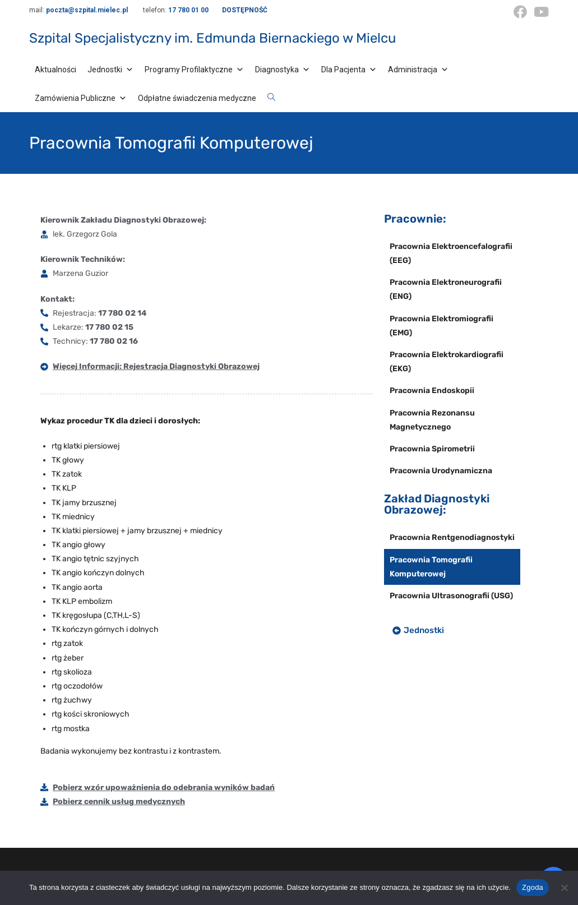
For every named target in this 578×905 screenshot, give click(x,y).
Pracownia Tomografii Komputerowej (431, 567)
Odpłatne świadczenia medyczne (197, 98)
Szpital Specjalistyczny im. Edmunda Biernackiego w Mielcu (212, 38)
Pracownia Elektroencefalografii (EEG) (451, 253)
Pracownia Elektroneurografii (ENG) (446, 289)
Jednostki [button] (110, 70)
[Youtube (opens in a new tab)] (539, 12)
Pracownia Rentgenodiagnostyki (452, 537)
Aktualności (55, 69)
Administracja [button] (418, 70)
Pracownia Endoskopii (432, 390)
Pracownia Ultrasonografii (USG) (451, 596)
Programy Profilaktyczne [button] (194, 70)
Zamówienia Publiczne (81, 98)
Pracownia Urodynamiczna (441, 470)
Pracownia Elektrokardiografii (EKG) (446, 361)
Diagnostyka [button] (282, 70)
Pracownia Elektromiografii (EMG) (441, 326)
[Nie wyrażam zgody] (564, 887)
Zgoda (532, 887)
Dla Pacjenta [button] (349, 70)
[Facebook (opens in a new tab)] (520, 12)
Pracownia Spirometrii (432, 449)
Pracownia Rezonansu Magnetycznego (432, 420)
